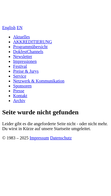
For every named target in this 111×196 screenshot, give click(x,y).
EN (19, 27)
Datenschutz (61, 138)
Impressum (39, 138)
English (9, 27)
